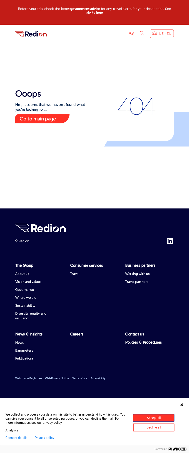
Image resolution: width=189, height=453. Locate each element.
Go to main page (38, 118)
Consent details (16, 438)
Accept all (154, 418)
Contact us (134, 334)
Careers (76, 334)
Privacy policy (44, 438)
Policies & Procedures (143, 342)
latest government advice (80, 9)
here (99, 12)
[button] (113, 34)
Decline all (154, 427)
